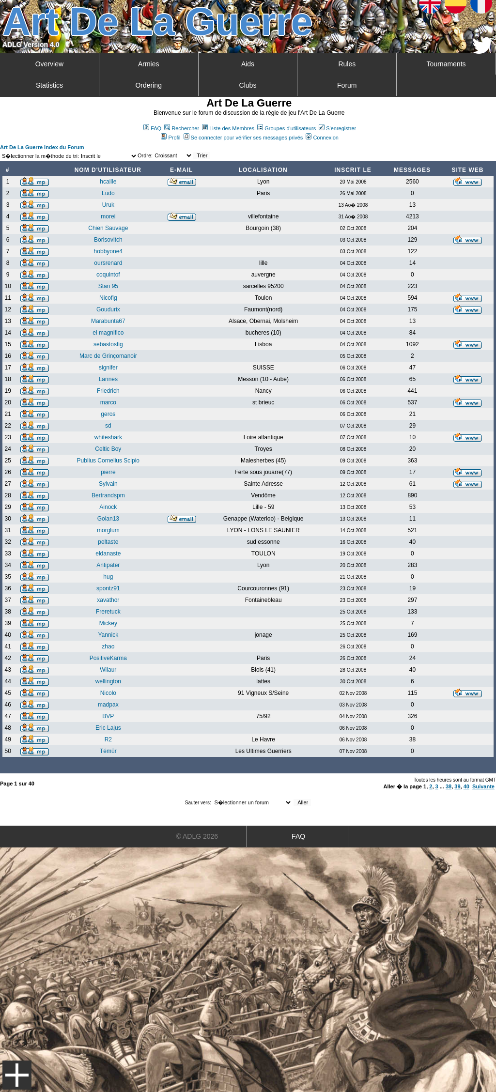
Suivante (483, 786)
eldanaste (108, 553)
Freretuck (108, 611)
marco (108, 402)
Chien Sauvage (108, 228)
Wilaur (108, 669)
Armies (148, 64)
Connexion (322, 137)
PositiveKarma (108, 658)
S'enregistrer (337, 128)
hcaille (108, 181)
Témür (108, 751)
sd (108, 425)
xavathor (108, 600)
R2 (108, 739)
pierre (108, 472)
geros (108, 414)
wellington (108, 681)
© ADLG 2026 (197, 836)
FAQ (152, 128)
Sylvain (108, 483)
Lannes (108, 379)
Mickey (108, 623)
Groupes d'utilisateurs (286, 128)
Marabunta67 (108, 321)
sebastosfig (108, 344)
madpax (108, 704)
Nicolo (108, 693)
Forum (346, 85)
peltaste (108, 541)
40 (466, 786)
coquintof (108, 274)
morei (108, 216)
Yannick (108, 634)
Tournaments (446, 64)
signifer (108, 367)
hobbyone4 (108, 251)
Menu (16, 1075)
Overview (49, 64)
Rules (347, 64)
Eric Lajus (108, 727)
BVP (108, 716)
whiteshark (108, 437)
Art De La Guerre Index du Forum (42, 147)
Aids (247, 64)
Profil (170, 137)
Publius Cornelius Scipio (108, 460)
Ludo (108, 193)
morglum (108, 530)
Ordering (148, 85)
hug (108, 576)
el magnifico (108, 332)
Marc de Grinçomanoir (108, 356)
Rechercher (181, 128)
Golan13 (108, 518)
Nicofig (108, 297)
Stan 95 (108, 286)
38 (448, 786)
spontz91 (108, 588)
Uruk (108, 204)
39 (457, 786)
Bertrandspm (108, 495)
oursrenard (108, 263)
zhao (108, 646)
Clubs (248, 85)
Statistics (49, 85)
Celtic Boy (108, 449)
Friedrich (108, 390)
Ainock (108, 507)
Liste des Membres (228, 128)
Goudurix (108, 309)
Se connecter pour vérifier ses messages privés (243, 137)
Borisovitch (108, 239)
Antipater (108, 565)
